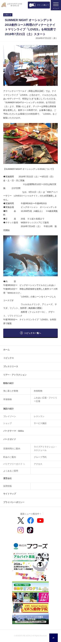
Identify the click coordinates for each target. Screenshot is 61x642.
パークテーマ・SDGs (13, 431)
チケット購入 (42, 5)
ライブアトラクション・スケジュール (45, 448)
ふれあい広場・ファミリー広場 (45, 399)
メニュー (56, 8)
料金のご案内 (9, 457)
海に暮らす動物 (10, 391)
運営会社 (7, 478)
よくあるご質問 (10, 471)
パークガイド (9, 439)
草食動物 (7, 399)
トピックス (8, 358)
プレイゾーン (9, 416)
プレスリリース (10, 366)
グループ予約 (40, 457)
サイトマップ (9, 493)
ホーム (6, 349)
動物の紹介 (8, 383)
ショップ (7, 423)
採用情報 (7, 486)
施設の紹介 (8, 408)
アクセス (38, 464)
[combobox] (53, 637)
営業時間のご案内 (11, 448)
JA (53, 638)
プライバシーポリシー (13, 502)
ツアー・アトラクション (15, 375)
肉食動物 (38, 391)
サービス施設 (40, 423)
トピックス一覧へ (32, 333)
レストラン (39, 416)
